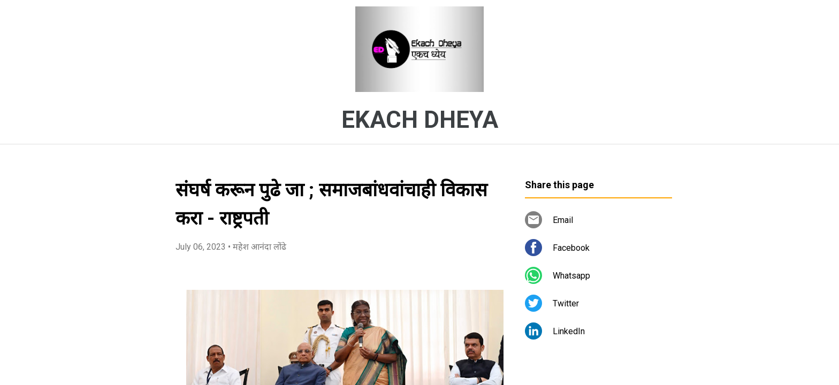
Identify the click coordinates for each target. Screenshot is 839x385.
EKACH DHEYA (419, 120)
